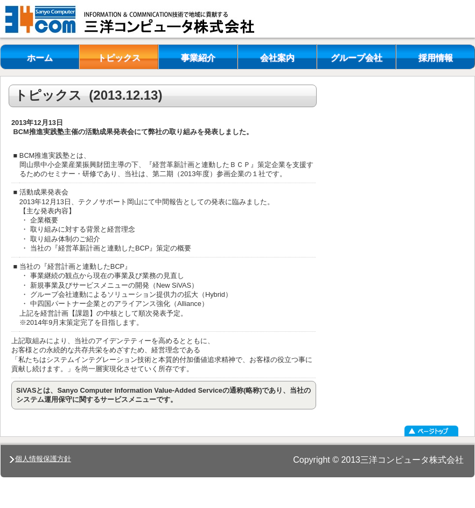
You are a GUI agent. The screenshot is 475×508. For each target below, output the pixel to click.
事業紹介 (198, 57)
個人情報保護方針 (40, 459)
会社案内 (277, 57)
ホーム (40, 57)
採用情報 (435, 57)
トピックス (119, 57)
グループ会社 (356, 57)
